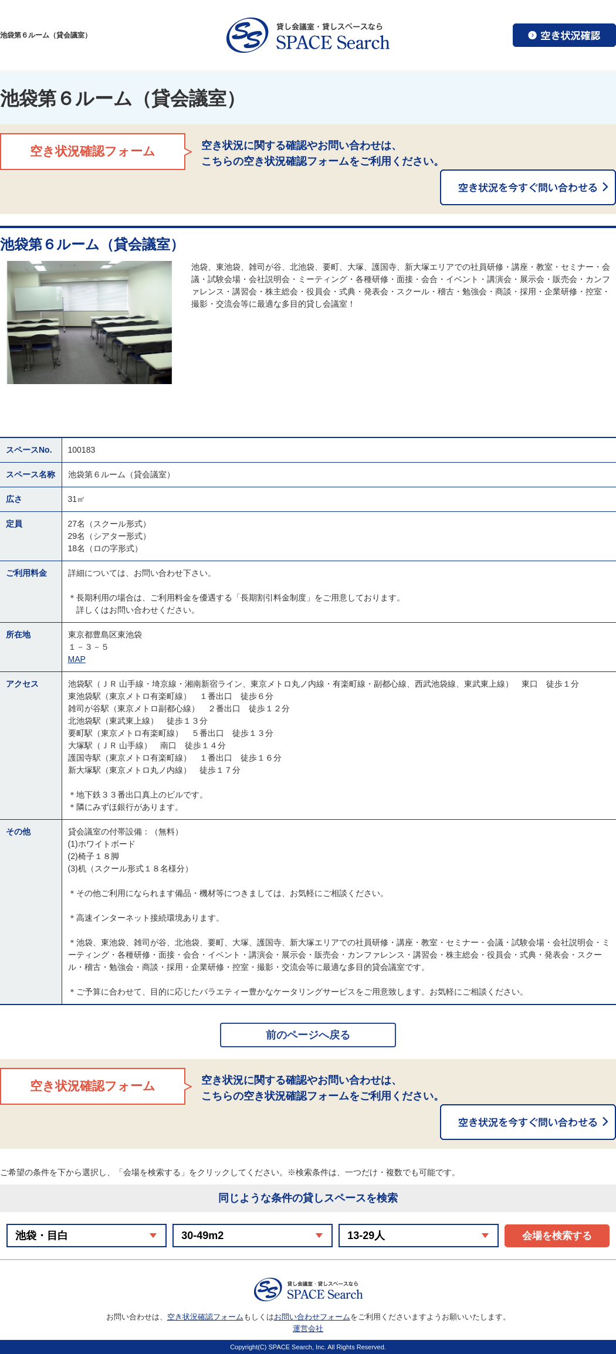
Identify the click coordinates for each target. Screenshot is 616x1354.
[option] (89, 322)
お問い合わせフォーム (312, 1316)
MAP (77, 659)
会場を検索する (557, 1235)
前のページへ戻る (308, 1035)
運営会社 (308, 1328)
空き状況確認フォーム (205, 1316)
